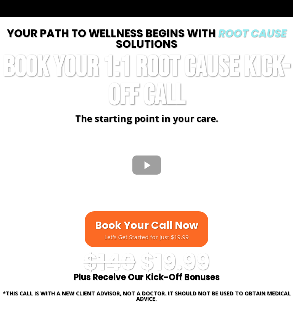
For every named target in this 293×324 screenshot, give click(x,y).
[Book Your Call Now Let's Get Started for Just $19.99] (146, 229)
